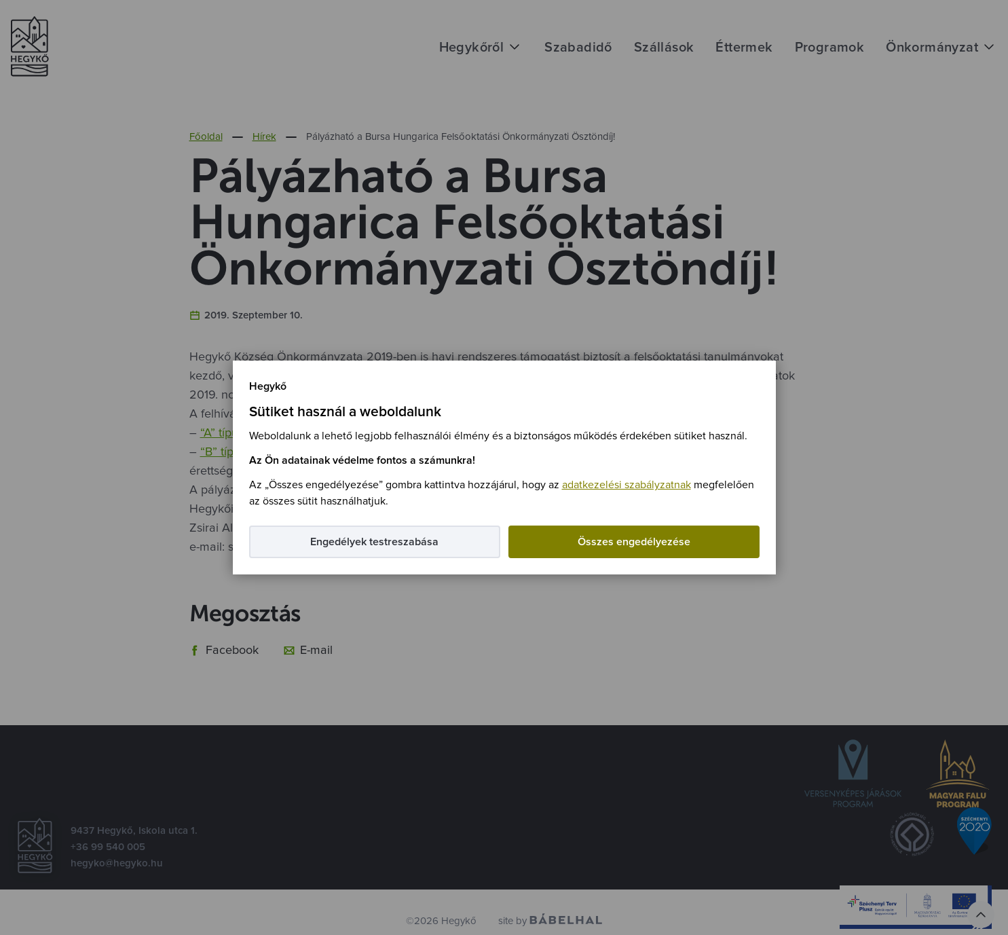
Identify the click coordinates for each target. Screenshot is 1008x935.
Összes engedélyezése (634, 541)
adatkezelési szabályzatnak (626, 484)
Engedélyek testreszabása (374, 541)
